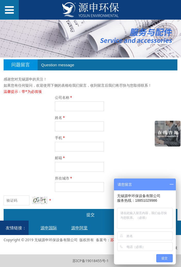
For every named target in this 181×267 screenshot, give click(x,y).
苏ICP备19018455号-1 (90, 260)
